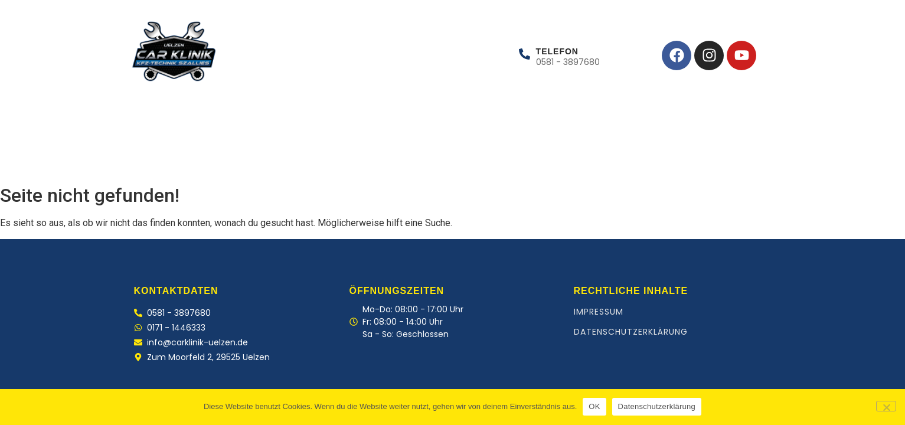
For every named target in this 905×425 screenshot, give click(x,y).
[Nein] (886, 406)
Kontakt (319, 153)
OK (594, 406)
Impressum (598, 312)
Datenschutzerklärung (631, 332)
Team (263, 153)
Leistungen (204, 153)
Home (139, 153)
